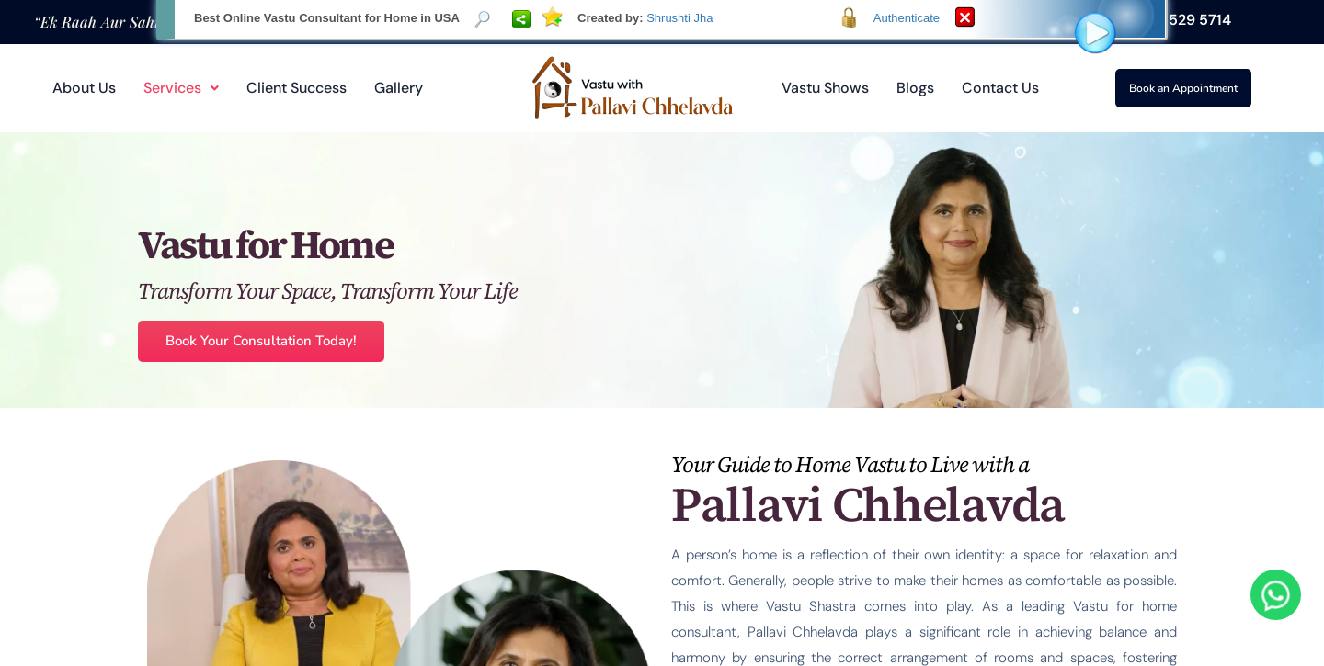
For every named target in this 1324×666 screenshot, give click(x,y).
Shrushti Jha (679, 18)
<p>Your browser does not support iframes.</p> (662, 333)
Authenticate (906, 18)
